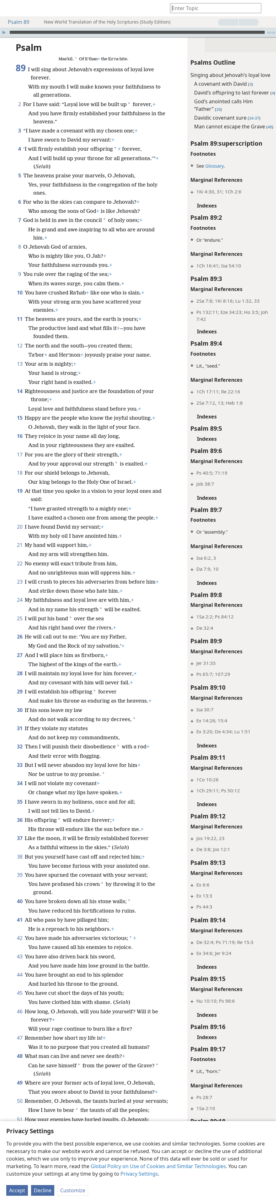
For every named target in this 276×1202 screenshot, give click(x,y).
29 (20, 691)
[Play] (4, 32)
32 (20, 746)
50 (20, 1100)
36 (20, 820)
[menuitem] (9, 8)
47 (20, 1037)
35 (20, 801)
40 (20, 901)
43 (20, 956)
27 (20, 655)
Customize (72, 1190)
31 (20, 728)
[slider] (137, 32)
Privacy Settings (139, 1173)
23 (20, 581)
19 (20, 491)
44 (20, 974)
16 (20, 436)
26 (20, 636)
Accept (17, 1190)
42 (20, 938)
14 (20, 391)
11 (20, 318)
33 (20, 765)
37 (20, 838)
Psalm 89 (15, 22)
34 (20, 783)
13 (20, 363)
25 (20, 618)
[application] (138, 32)
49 (20, 1082)
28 (20, 673)
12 (20, 345)
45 (20, 992)
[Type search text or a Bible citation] (212, 8)
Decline (42, 1190)
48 (20, 1056)
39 (20, 874)
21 (20, 545)
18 (20, 472)
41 (20, 919)
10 (20, 292)
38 (20, 856)
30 (20, 710)
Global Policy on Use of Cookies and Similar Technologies (158, 1166)
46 (20, 1011)
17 (20, 454)
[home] (9, 8)
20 (20, 526)
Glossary (209, 166)
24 (20, 599)
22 (20, 563)
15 (20, 417)
